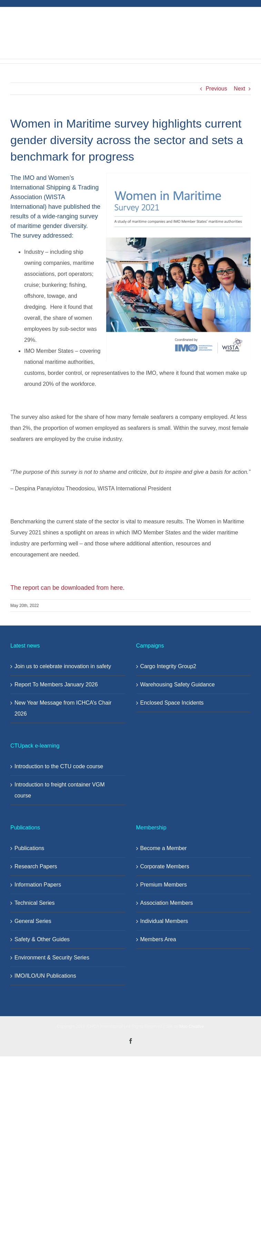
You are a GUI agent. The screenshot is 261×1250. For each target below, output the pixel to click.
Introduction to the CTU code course (58, 766)
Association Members (166, 903)
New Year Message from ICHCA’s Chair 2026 (62, 708)
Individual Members (164, 921)
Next (239, 88)
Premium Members (163, 885)
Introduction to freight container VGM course (59, 790)
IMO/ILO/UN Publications (45, 976)
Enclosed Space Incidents (172, 703)
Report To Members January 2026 (56, 684)
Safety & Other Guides (42, 939)
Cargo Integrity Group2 (168, 666)
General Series (32, 921)
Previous (216, 88)
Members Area (158, 939)
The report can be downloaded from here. (68, 587)
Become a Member (163, 848)
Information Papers (37, 885)
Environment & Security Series (51, 957)
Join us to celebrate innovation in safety (62, 666)
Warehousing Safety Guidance (177, 684)
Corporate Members (164, 866)
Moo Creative (191, 1026)
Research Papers (35, 866)
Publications (29, 848)
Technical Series (34, 903)
